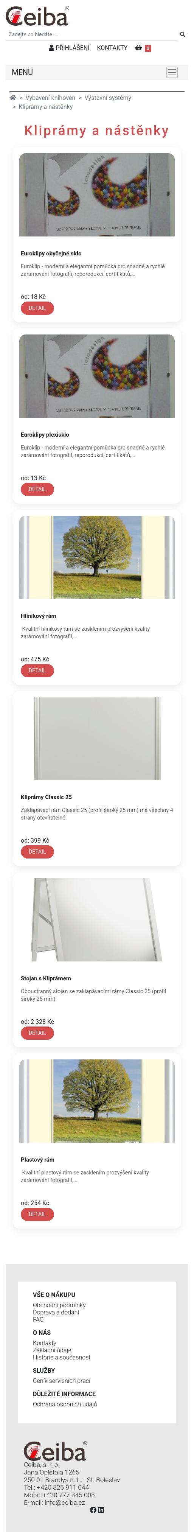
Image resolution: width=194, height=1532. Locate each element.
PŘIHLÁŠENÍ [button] (69, 47)
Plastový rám (37, 1159)
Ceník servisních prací (61, 1380)
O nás (42, 1332)
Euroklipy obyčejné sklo (51, 253)
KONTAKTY (112, 47)
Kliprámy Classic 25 (46, 797)
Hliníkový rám (38, 616)
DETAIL (37, 308)
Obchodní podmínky (59, 1305)
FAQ (38, 1319)
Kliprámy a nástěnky (46, 106)
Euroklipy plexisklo (45, 434)
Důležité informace (64, 1394)
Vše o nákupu (54, 1295)
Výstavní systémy (108, 97)
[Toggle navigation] (172, 72)
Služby (44, 1370)
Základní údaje (52, 1350)
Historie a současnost (61, 1357)
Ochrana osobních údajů (65, 1404)
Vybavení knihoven (50, 97)
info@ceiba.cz (65, 1502)
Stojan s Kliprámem (46, 978)
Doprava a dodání (56, 1312)
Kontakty (44, 1343)
